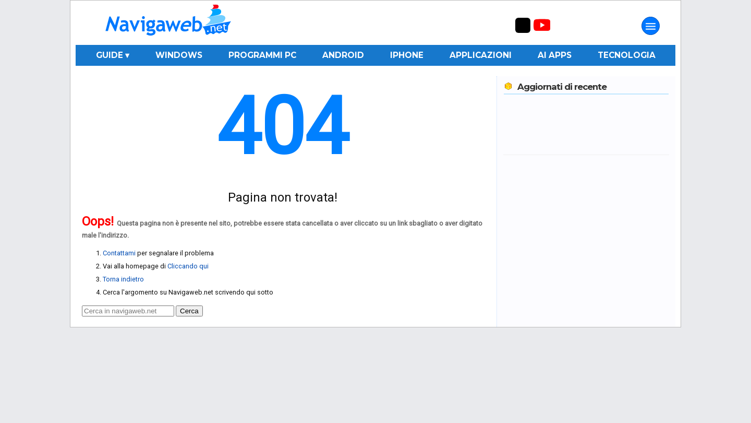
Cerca (189, 311)
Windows (178, 55)
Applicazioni (481, 55)
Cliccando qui (188, 266)
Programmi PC (262, 55)
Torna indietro (123, 279)
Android (343, 55)
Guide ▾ (112, 55)
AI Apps (555, 55)
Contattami (119, 253)
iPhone (406, 55)
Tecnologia (627, 55)
